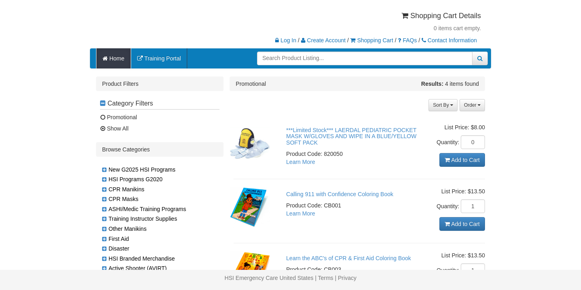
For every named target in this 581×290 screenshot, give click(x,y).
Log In (285, 40)
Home (113, 58)
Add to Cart (462, 160)
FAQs (407, 40)
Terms (325, 278)
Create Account (323, 40)
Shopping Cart (371, 40)
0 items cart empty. (457, 28)
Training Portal (159, 58)
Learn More (300, 162)
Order (472, 105)
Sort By (443, 105)
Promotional (118, 117)
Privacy (347, 278)
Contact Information (449, 40)
